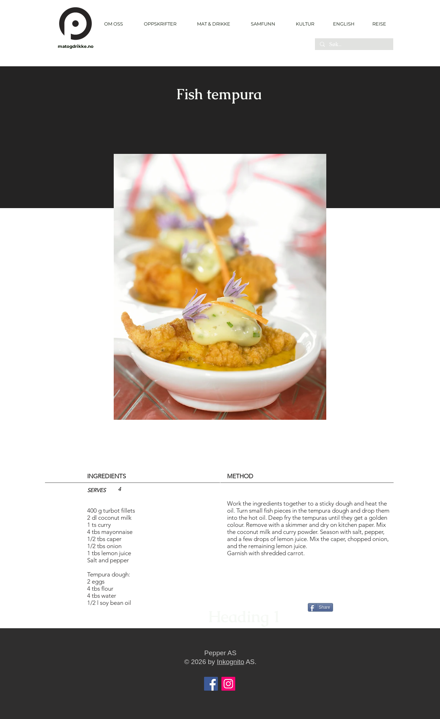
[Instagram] (228, 684)
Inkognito (230, 661)
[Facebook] (211, 684)
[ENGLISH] (343, 24)
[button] (160, 23)
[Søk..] (353, 44)
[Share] (320, 607)
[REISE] (376, 24)
